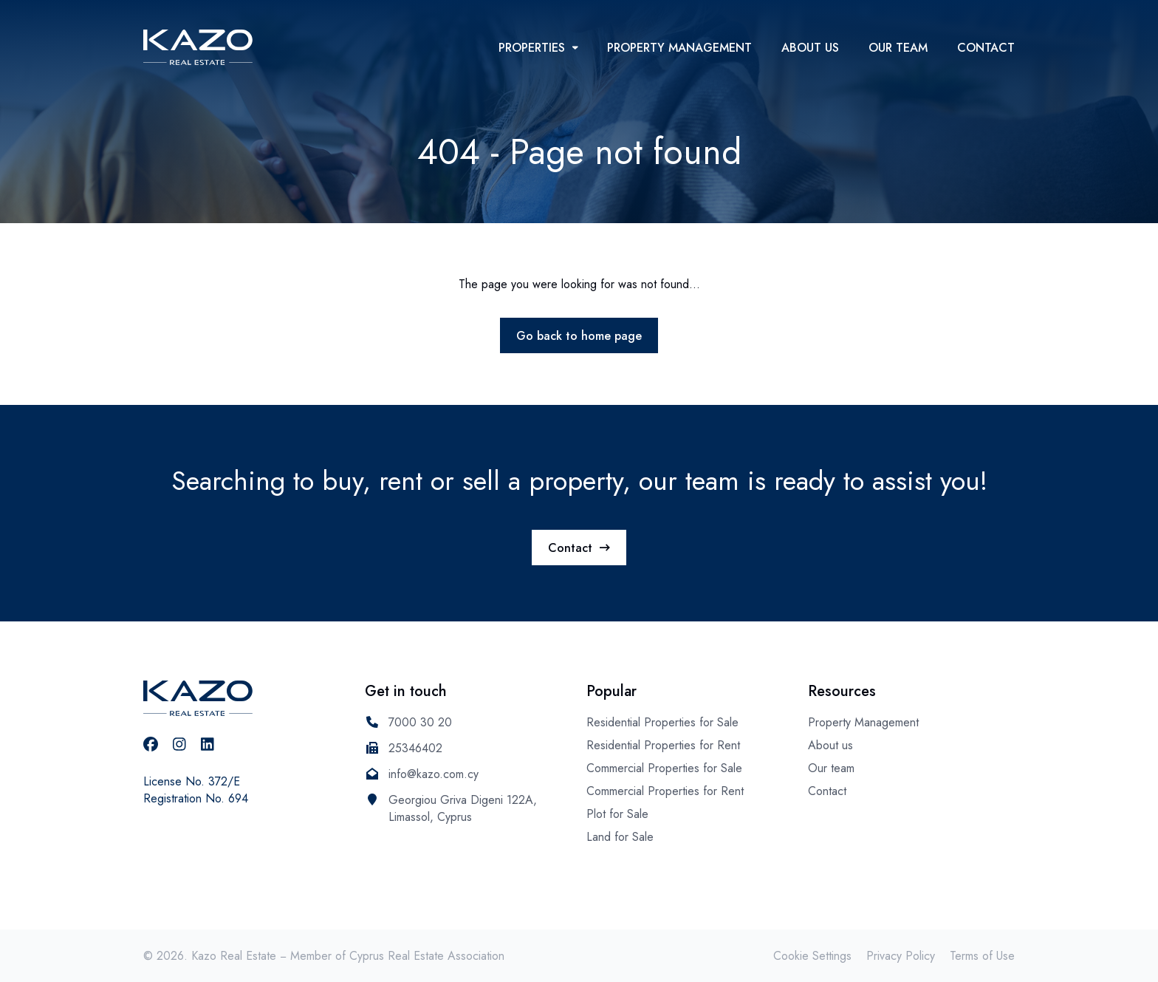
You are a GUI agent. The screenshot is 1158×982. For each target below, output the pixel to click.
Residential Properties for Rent (663, 745)
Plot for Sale (617, 813)
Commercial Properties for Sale (664, 768)
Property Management (679, 47)
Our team (898, 47)
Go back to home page (579, 335)
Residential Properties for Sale (662, 722)
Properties (538, 47)
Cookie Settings (812, 955)
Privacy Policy (900, 955)
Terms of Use (982, 955)
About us (810, 47)
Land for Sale (620, 836)
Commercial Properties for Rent (665, 790)
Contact (986, 47)
